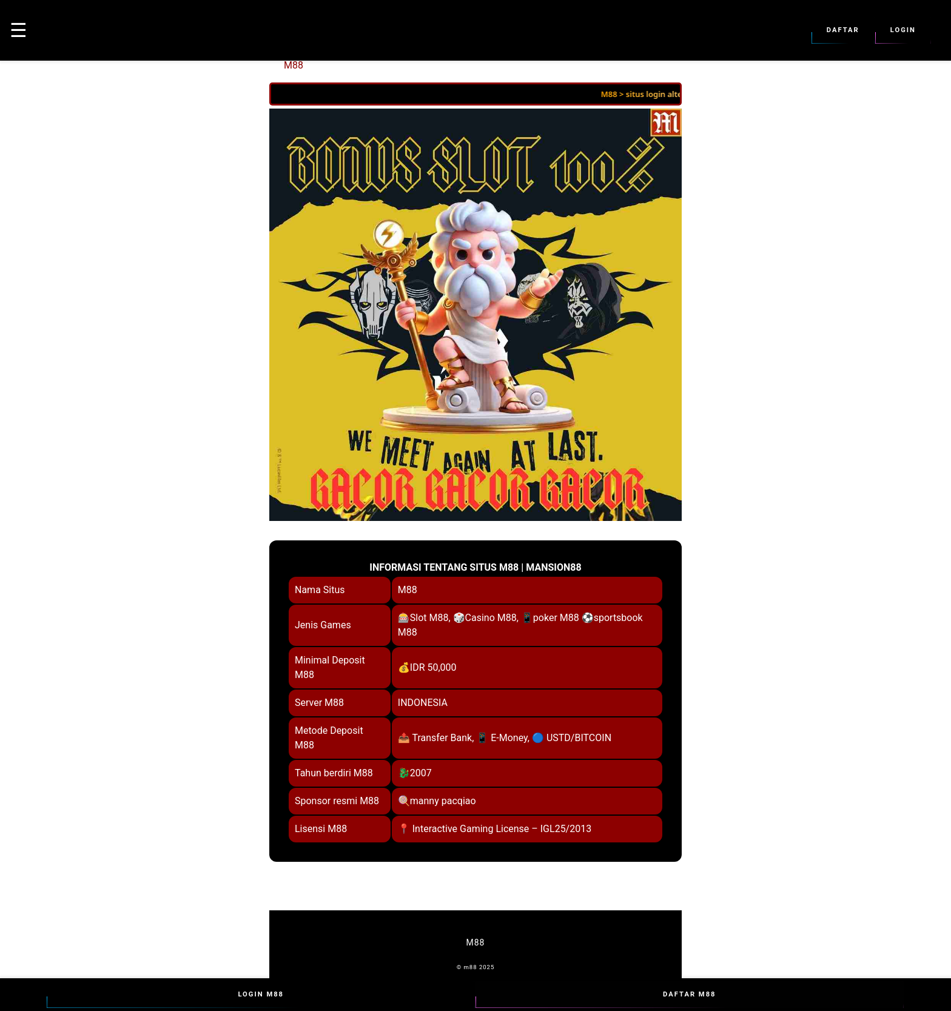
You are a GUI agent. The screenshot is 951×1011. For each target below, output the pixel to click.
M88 (293, 65)
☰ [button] (18, 30)
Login (903, 30)
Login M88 (261, 994)
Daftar (843, 30)
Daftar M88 (690, 994)
